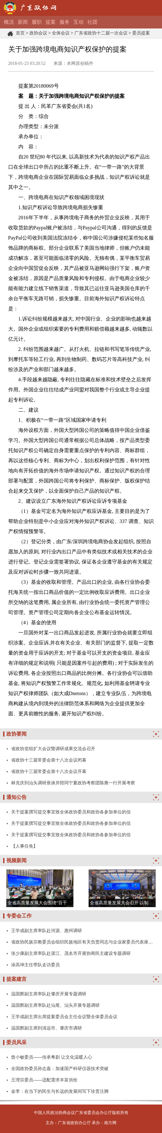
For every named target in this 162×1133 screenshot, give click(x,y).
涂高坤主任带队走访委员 (35, 964)
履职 (37, 22)
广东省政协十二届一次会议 (101, 33)
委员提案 (141, 33)
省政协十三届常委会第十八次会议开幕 (48, 771)
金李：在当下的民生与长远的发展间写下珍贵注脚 (60, 1091)
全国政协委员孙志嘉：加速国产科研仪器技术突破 (60, 1068)
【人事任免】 (24, 846)
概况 (9, 22)
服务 (64, 22)
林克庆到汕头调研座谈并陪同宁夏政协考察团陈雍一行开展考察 (73, 782)
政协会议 (38, 33)
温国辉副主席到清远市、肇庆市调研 (46, 1027)
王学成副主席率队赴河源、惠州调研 (46, 930)
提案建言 (16, 979)
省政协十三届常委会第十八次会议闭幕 (48, 760)
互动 (78, 22)
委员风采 (16, 1042)
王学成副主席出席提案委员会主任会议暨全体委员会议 (64, 1016)
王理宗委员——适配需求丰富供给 (44, 1079)
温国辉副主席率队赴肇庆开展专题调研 (48, 993)
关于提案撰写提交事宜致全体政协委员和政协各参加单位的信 (71, 811)
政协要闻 (16, 734)
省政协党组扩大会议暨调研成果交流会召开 (53, 748)
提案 (51, 22)
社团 (92, 22)
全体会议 (61, 33)
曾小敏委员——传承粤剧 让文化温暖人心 (51, 1057)
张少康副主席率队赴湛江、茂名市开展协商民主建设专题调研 (71, 953)
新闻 (23, 22)
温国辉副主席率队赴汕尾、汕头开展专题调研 (55, 1005)
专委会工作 (19, 915)
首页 (20, 33)
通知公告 (16, 797)
